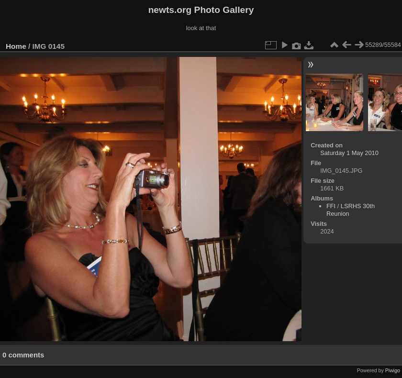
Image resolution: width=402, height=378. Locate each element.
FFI (330, 206)
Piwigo (392, 370)
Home (16, 46)
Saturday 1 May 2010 (349, 152)
